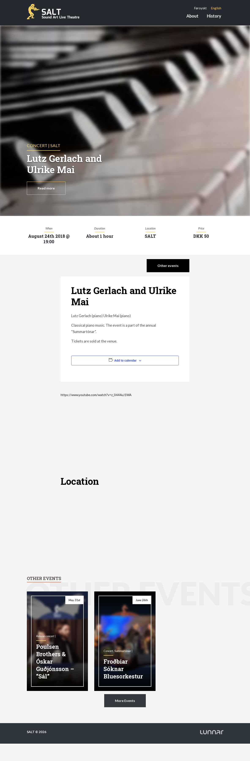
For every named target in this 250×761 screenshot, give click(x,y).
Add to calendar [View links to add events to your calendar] (125, 360)
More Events (125, 701)
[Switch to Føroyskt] (200, 8)
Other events (168, 266)
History (214, 15)
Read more (46, 188)
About (192, 15)
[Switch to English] (216, 8)
